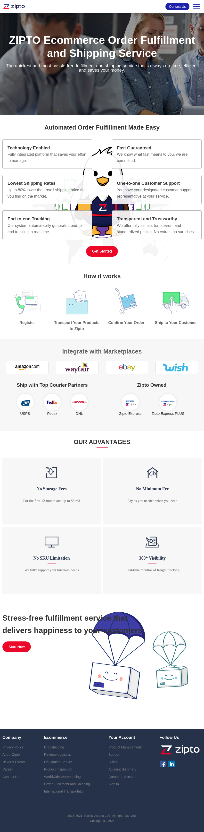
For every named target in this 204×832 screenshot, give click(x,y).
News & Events (13, 762)
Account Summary (122, 769)
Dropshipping (54, 747)
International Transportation (64, 791)
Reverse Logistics (57, 755)
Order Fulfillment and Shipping (67, 784)
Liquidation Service (58, 762)
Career (7, 769)
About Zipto (11, 755)
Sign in (113, 784)
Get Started (102, 251)
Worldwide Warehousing (62, 777)
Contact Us (177, 6)
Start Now (16, 647)
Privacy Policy (13, 747)
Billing (112, 762)
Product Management (124, 747)
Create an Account (122, 777)
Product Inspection (58, 769)
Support (114, 755)
